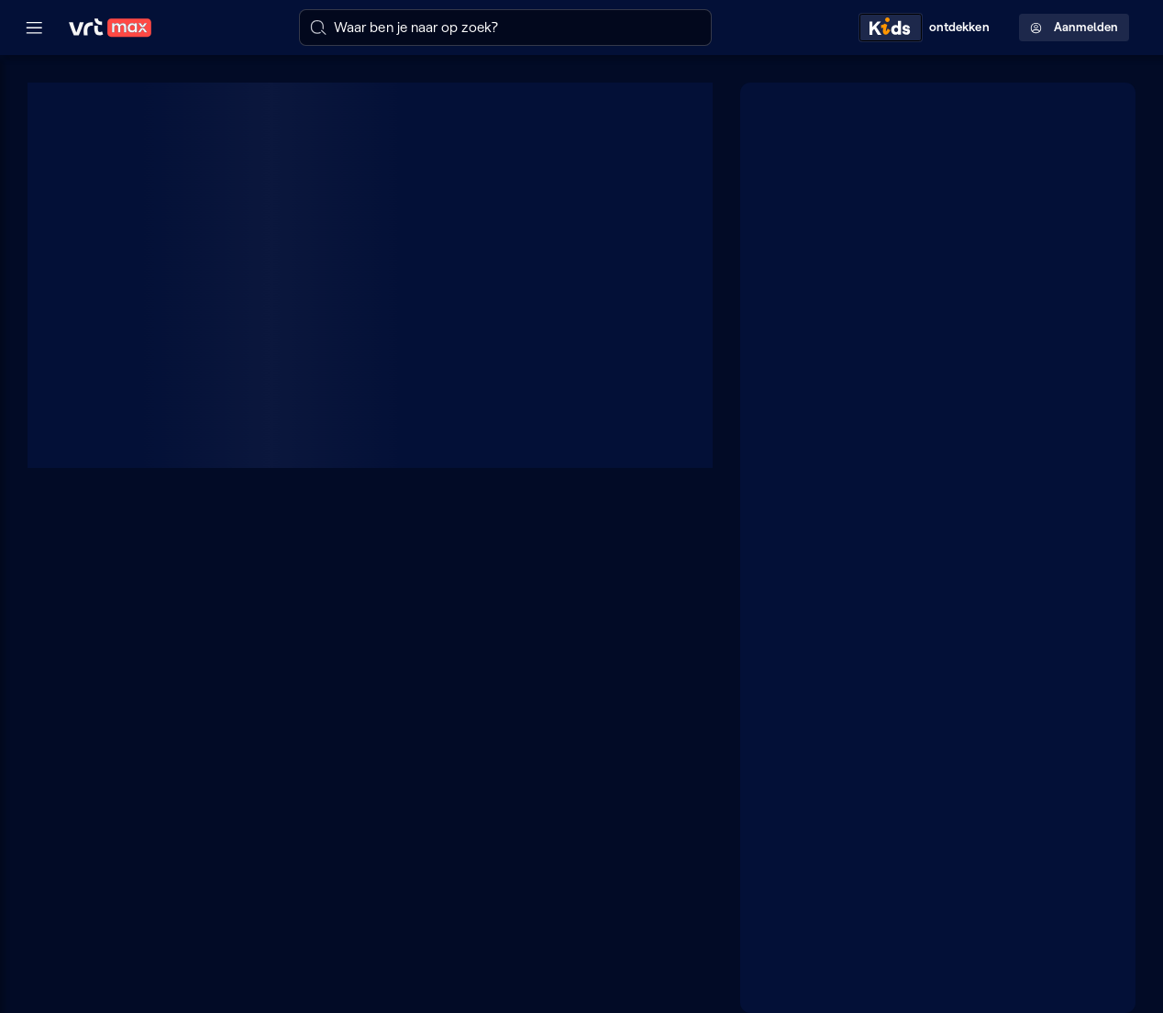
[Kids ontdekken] (928, 27)
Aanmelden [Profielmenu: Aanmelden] (1074, 27)
